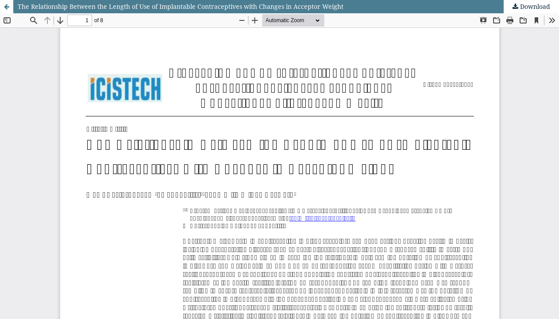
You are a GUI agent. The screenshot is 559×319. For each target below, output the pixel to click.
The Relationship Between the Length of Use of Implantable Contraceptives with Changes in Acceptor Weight (180, 6)
